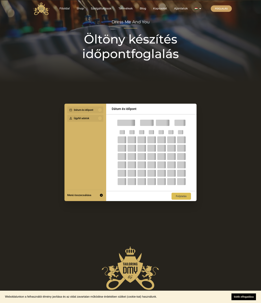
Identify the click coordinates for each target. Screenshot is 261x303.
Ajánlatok (181, 8)
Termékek (126, 8)
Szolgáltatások (101, 8)
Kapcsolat (160, 8)
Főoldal (64, 8)
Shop (80, 8)
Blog (143, 8)
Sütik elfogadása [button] (244, 296)
